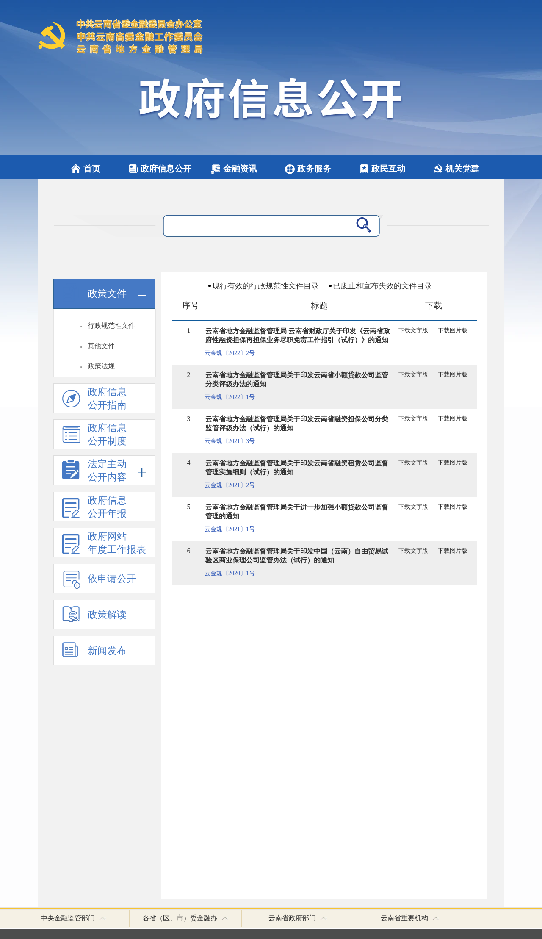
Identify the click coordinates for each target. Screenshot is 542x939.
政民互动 (388, 168)
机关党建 (462, 168)
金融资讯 (240, 168)
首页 (91, 168)
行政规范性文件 (111, 325)
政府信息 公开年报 (94, 508)
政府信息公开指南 (94, 399)
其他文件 (101, 345)
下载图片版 (452, 330)
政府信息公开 (166, 168)
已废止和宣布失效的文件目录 (382, 286)
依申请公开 (99, 581)
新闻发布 (94, 653)
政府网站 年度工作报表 (104, 544)
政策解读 (94, 617)
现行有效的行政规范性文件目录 (265, 286)
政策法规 (101, 366)
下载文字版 (413, 330)
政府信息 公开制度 (94, 435)
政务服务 (314, 168)
